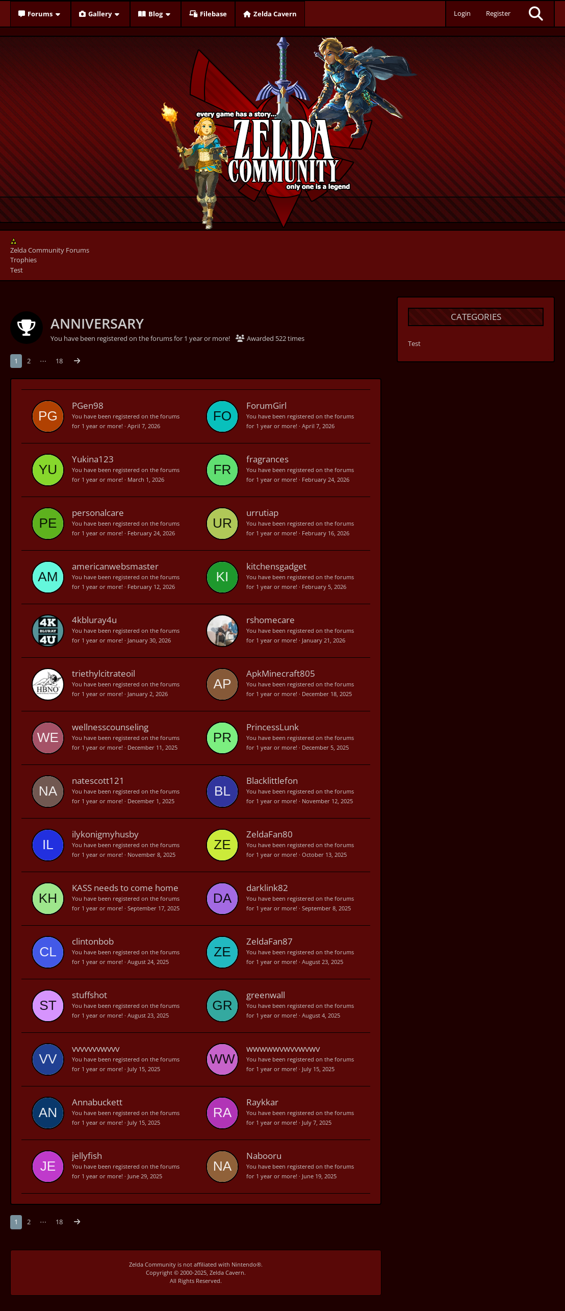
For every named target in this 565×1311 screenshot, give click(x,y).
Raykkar (262, 1102)
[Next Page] (77, 361)
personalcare (98, 512)
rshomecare (270, 620)
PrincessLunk (272, 727)
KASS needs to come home (125, 888)
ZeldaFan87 (269, 941)
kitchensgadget (276, 566)
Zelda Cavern (227, 1272)
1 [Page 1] (16, 360)
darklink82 (267, 888)
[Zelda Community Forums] (282, 131)
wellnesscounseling (110, 727)
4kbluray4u (94, 620)
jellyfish (87, 1155)
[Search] (536, 14)
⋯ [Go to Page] (43, 360)
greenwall (265, 995)
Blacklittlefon (272, 780)
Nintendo (244, 1264)
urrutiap (262, 512)
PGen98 (88, 405)
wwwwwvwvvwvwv (283, 1048)
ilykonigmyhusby (105, 834)
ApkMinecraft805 (280, 673)
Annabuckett (97, 1102)
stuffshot (89, 995)
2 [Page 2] (29, 360)
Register (498, 13)
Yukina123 (93, 459)
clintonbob (93, 941)
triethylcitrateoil (103, 673)
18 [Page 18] (59, 360)
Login (462, 13)
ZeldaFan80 (269, 834)
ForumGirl (266, 405)
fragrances (267, 459)
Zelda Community (152, 1264)
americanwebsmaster (115, 566)
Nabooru (263, 1155)
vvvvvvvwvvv (95, 1048)
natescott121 (98, 780)
